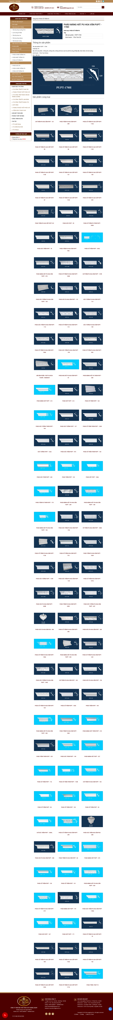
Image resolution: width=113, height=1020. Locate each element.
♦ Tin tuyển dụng (16, 124)
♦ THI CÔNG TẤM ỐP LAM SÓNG (20, 99)
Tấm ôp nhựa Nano (17, 38)
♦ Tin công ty (15, 129)
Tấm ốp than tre (16, 35)
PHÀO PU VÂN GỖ (16, 49)
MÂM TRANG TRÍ (16, 74)
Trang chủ (11, 1)
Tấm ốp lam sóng (17, 41)
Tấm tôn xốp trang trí (17, 21)
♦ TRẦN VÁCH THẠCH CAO (19, 110)
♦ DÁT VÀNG (15, 105)
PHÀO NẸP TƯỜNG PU (18, 57)
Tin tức (83, 13)
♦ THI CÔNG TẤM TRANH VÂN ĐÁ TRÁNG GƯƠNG (20, 95)
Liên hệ (92, 13)
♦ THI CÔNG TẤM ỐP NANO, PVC (20, 102)
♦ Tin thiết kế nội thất (17, 127)
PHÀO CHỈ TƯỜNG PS (18, 71)
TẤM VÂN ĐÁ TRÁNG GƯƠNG (19, 43)
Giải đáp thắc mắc (17, 113)
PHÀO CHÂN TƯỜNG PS (18, 68)
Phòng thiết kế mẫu (17, 116)
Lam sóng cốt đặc (17, 32)
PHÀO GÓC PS (16, 65)
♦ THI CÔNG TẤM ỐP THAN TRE (20, 89)
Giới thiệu (17, 1)
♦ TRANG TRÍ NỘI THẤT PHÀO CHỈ (21, 92)
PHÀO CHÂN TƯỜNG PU (18, 54)
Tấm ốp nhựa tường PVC (19, 30)
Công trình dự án (70, 13)
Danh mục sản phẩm (36, 13)
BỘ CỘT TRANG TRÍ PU (17, 79)
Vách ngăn (14, 24)
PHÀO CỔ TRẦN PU (44, 18)
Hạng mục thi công (53, 13)
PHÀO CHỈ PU (15, 52)
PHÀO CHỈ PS (15, 63)
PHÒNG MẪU (15, 46)
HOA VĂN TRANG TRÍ (17, 76)
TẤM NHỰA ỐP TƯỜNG (17, 27)
